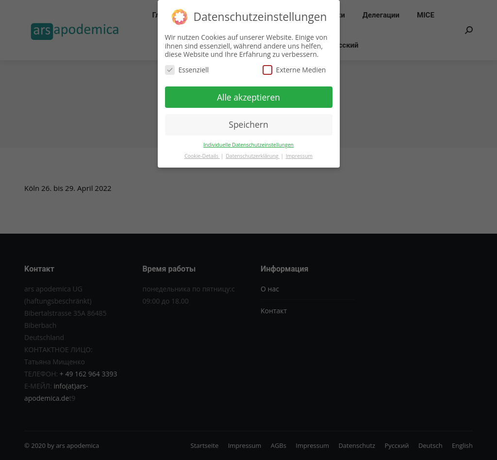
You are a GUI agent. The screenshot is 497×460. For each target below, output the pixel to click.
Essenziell (187, 69)
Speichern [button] (248, 124)
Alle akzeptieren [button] (248, 97)
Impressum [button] (299, 156)
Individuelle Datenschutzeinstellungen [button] (248, 144)
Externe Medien (294, 69)
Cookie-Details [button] (202, 156)
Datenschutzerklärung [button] (253, 156)
